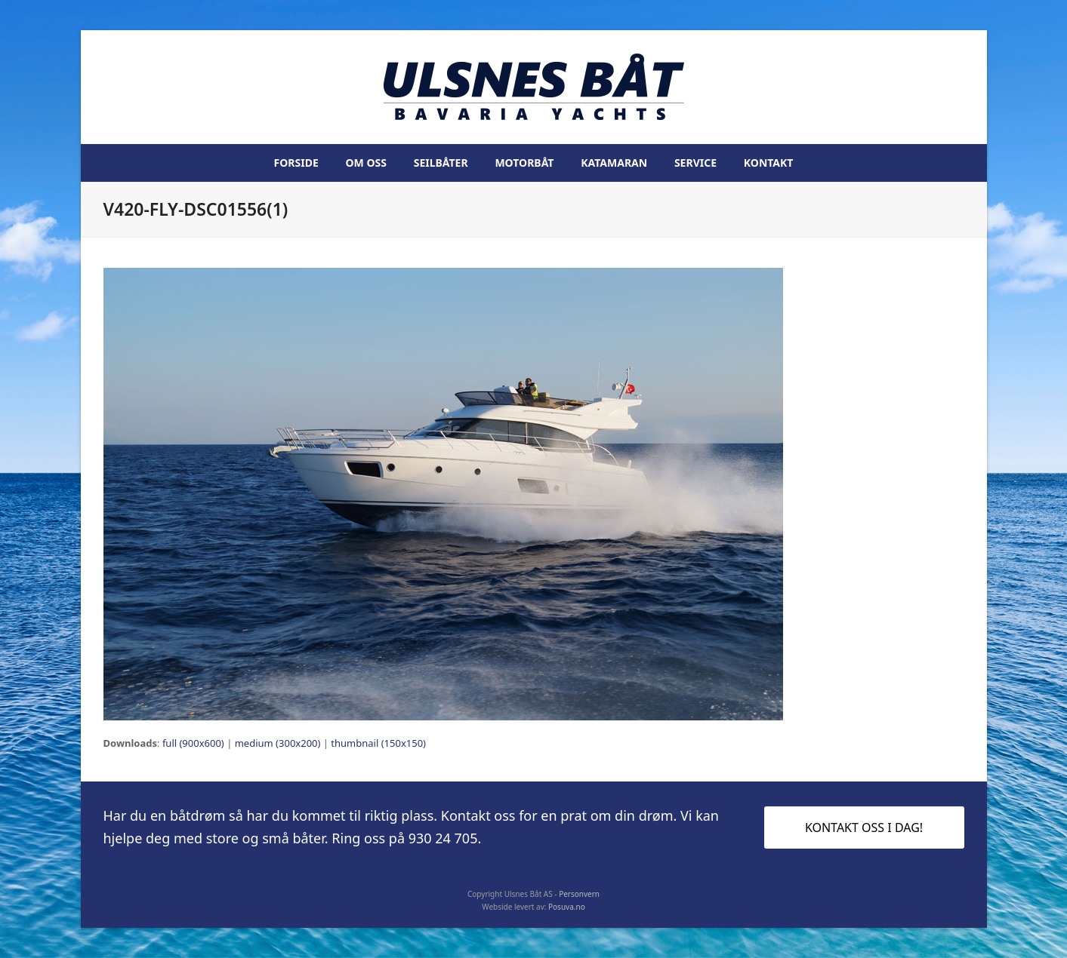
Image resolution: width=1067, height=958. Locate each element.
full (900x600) (193, 743)
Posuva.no (566, 906)
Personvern (579, 894)
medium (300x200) (278, 743)
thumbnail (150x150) (378, 743)
